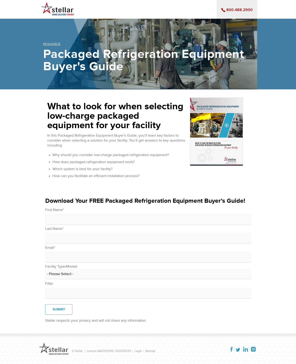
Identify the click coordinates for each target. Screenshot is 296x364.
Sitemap (150, 351)
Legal (138, 351)
